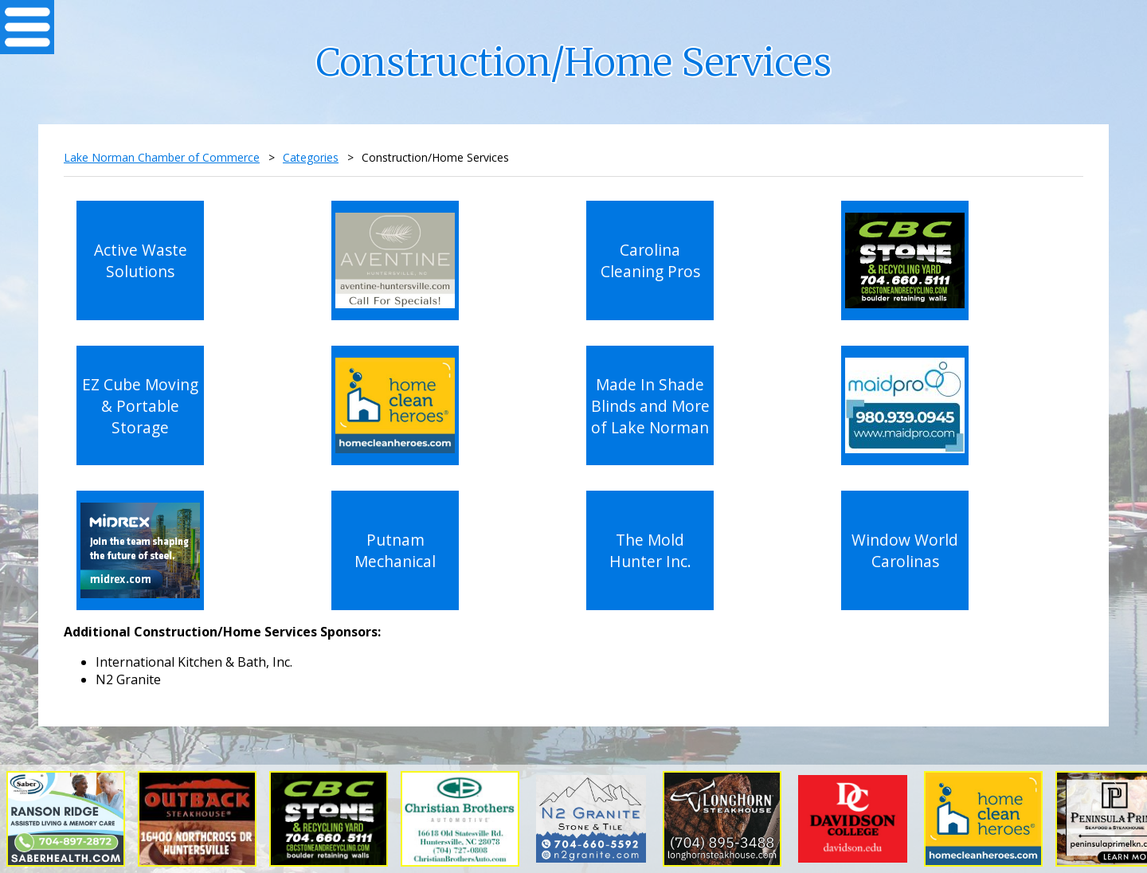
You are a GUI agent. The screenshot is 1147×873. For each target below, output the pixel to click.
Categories (311, 157)
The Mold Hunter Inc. (650, 550)
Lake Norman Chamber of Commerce (162, 157)
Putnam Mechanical (395, 550)
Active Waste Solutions (140, 260)
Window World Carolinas (904, 550)
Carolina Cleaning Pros (650, 260)
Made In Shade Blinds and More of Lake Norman (650, 406)
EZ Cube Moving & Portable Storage (140, 406)
